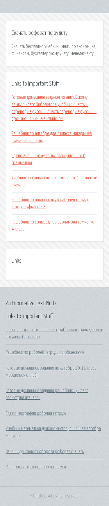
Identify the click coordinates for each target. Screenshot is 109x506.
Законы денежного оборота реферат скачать (45, 451)
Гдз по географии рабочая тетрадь (36, 413)
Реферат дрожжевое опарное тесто (36, 467)
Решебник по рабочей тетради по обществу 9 (45, 352)
